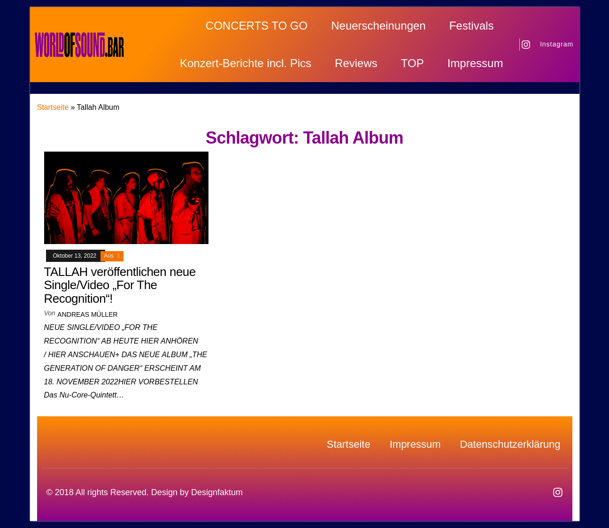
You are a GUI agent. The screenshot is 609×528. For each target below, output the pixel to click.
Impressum (475, 63)
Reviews (356, 63)
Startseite (53, 107)
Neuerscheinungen (378, 25)
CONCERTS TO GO (257, 25)
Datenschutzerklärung (510, 444)
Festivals (471, 25)
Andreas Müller (87, 314)
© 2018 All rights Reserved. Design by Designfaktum (144, 492)
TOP (412, 63)
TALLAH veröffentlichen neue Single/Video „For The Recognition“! (120, 285)
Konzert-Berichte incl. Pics (245, 63)
